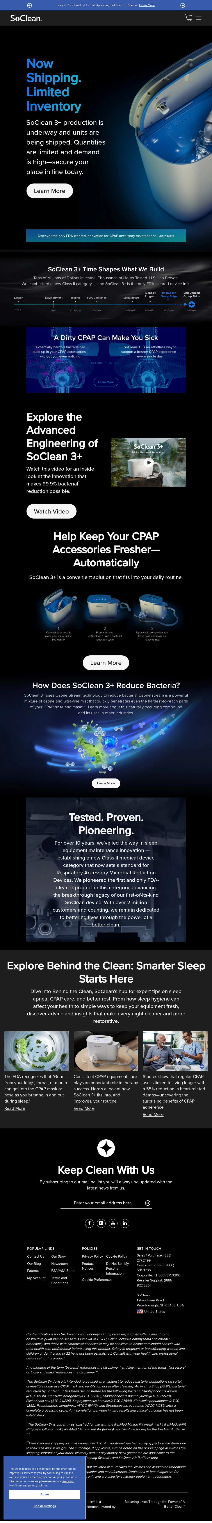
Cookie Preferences (97, 1281)
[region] (45, 1487)
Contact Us (35, 1258)
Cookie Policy (116, 1258)
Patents (33, 1272)
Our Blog (34, 1265)
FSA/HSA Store (63, 1272)
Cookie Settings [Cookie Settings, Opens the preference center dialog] (45, 1506)
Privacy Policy (92, 1258)
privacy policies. (38, 1485)
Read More (14, 1110)
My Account (36, 1279)
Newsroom (59, 1265)
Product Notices (88, 1268)
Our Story (58, 1258)
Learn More (147, 5)
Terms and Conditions (59, 1282)
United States (151, 1313)
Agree (44, 1494)
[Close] (80, 1462)
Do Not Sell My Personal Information (117, 1270)
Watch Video (52, 512)
